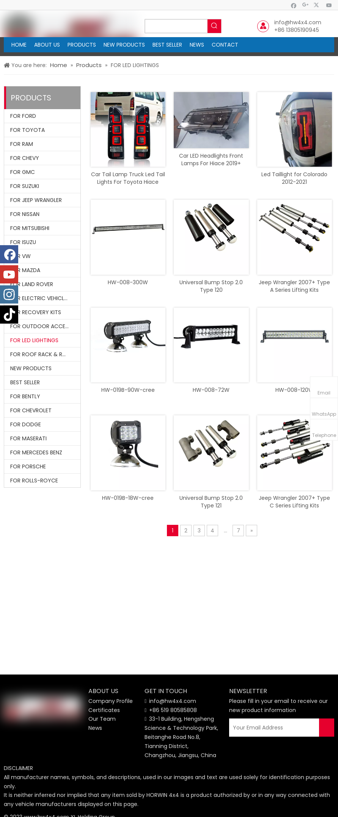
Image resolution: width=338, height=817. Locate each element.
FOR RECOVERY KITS (35, 312)
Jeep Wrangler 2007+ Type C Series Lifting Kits (294, 501)
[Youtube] (329, 5)
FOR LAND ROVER (31, 284)
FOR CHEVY (24, 158)
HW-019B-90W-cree (128, 390)
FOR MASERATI (28, 438)
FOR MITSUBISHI (29, 228)
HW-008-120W (294, 390)
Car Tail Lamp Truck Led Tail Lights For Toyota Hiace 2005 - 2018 (128, 178)
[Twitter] (317, 5)
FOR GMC (22, 172)
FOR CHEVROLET (31, 410)
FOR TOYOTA (27, 130)
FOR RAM (21, 144)
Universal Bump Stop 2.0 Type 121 (211, 501)
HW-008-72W (211, 390)
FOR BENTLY (25, 396)
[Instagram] (9, 294)
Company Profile (110, 701)
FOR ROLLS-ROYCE (34, 480)
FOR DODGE (25, 424)
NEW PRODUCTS (31, 368)
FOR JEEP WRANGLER (36, 200)
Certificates (104, 710)
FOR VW (20, 256)
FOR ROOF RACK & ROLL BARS (45, 354)
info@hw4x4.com (297, 22)
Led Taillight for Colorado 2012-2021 (294, 178)
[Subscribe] (326, 727)
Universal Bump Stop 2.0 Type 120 (211, 286)
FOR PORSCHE (28, 466)
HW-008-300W (128, 282)
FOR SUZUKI (24, 186)
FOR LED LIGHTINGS (34, 340)
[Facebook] (294, 5)
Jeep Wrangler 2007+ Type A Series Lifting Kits (294, 286)
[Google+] (305, 5)
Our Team (102, 719)
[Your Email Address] (276, 727)
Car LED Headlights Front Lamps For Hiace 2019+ (211, 159)
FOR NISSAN (24, 214)
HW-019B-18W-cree (128, 498)
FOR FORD (23, 116)
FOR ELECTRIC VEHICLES (40, 298)
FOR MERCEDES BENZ (36, 452)
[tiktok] (9, 314)
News (95, 728)
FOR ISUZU (23, 242)
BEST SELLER (25, 382)
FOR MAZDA (25, 270)
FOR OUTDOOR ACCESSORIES (45, 326)
